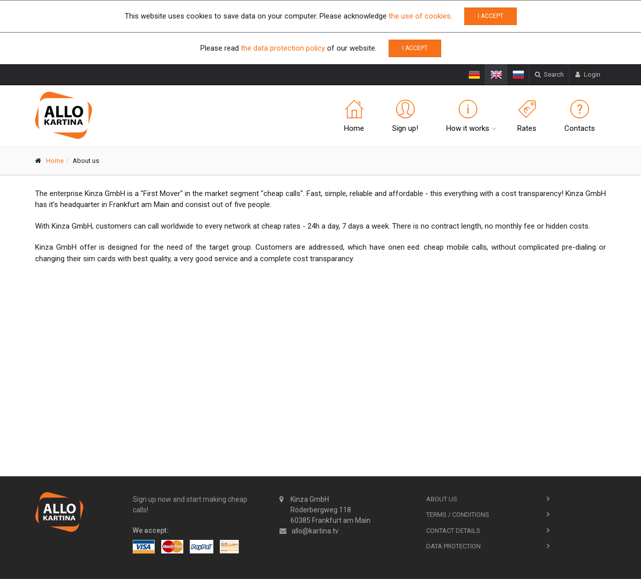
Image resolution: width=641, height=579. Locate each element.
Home (354, 116)
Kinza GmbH (325, 509)
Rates (526, 116)
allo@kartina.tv (315, 531)
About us (441, 499)
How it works (467, 116)
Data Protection (453, 546)
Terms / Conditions (457, 514)
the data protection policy (283, 48)
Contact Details (453, 530)
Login (587, 74)
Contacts (579, 116)
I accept (490, 16)
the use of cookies (420, 16)
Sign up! (405, 116)
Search (549, 74)
